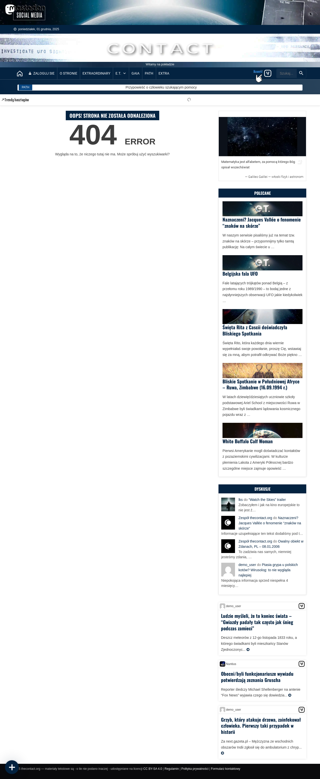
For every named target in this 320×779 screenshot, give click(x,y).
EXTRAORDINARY (96, 73)
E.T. (121, 73)
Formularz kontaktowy (225, 769)
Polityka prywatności (194, 769)
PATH (149, 73)
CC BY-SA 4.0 (152, 769)
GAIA (136, 73)
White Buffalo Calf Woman (247, 441)
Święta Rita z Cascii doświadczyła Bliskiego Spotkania (254, 330)
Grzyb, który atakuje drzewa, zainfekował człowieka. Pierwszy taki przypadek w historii (261, 725)
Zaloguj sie (43, 73)
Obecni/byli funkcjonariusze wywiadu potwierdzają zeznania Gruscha (257, 676)
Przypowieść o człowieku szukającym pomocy (161, 87)
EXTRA (163, 73)
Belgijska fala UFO (240, 273)
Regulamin (171, 769)
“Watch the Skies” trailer (267, 500)
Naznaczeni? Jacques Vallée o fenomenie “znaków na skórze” (261, 222)
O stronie (68, 73)
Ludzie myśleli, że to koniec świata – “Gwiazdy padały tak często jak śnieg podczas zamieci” (257, 621)
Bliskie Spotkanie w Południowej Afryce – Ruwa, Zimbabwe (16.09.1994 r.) (261, 384)
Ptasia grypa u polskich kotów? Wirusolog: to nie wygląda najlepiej (268, 570)
